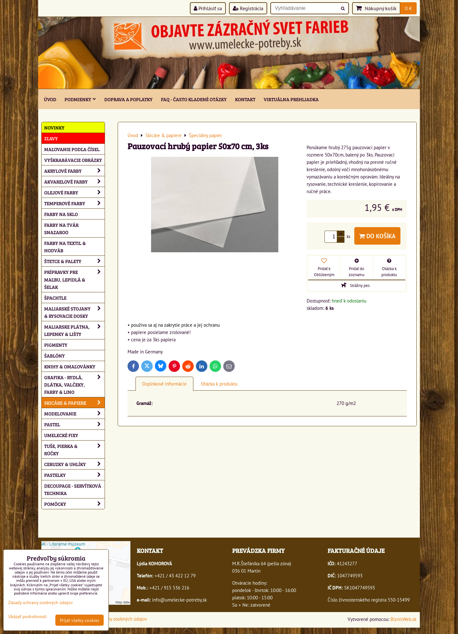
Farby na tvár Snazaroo (61, 228)
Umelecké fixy (61, 435)
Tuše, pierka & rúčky (74, 449)
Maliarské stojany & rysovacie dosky (74, 312)
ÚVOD (50, 99)
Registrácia (248, 8)
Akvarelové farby (74, 181)
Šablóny (54, 355)
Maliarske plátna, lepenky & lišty (74, 330)
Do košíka (377, 236)
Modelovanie (74, 413)
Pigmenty (55, 344)
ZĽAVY (51, 138)
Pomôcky (74, 503)
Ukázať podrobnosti (27, 616)
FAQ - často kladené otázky (194, 99)
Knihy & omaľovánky (69, 366)
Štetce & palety (74, 261)
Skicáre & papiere (74, 402)
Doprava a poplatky (128, 99)
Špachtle (55, 297)
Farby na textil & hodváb (65, 247)
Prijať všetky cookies (79, 620)
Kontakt (245, 99)
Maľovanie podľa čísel (72, 149)
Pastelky (74, 475)
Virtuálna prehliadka (291, 99)
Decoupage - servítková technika (72, 489)
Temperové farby (74, 203)
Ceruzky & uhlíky (74, 464)
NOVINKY (54, 127)
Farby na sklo (61, 214)
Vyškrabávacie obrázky (73, 160)
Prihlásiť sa (208, 8)
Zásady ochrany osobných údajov (114, 619)
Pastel (74, 424)
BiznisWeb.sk (403, 619)
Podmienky (80, 99)
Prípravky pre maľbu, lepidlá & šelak (74, 279)
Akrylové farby (74, 170)
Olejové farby (74, 192)
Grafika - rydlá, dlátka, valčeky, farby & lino (74, 384)
